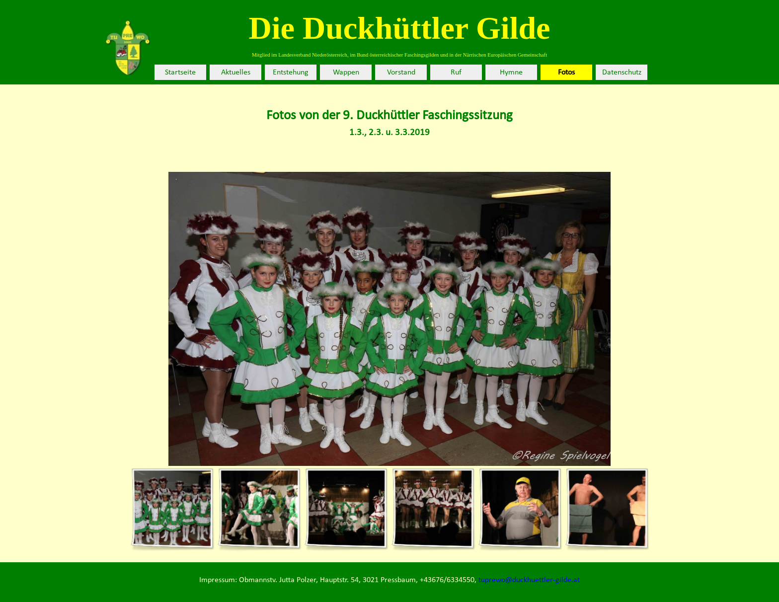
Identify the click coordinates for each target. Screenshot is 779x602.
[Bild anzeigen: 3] (346, 509)
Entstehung (291, 72)
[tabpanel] (389, 123)
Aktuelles (235, 72)
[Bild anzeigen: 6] (606, 509)
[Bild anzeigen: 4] (433, 509)
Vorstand (401, 72)
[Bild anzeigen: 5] (519, 509)
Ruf (456, 72)
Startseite (180, 72)
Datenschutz (621, 72)
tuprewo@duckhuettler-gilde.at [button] (529, 580)
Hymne (511, 72)
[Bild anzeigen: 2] (259, 509)
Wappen (346, 72)
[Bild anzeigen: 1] (172, 509)
